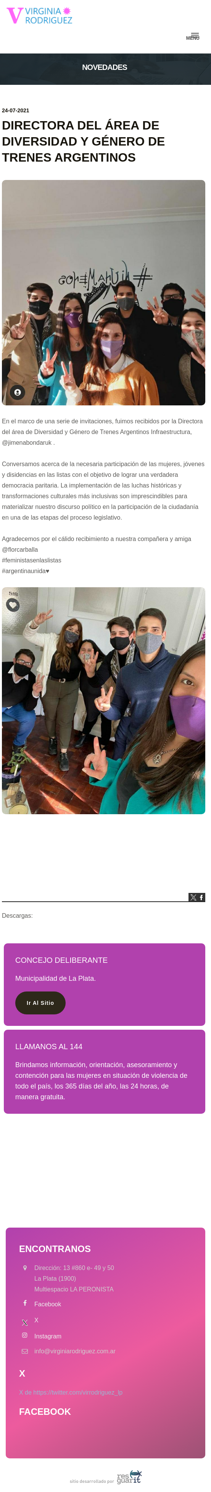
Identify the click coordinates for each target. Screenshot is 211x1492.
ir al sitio (40, 1003)
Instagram (47, 1336)
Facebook (47, 1304)
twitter (192, 897)
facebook (201, 897)
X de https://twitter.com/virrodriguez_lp (70, 1392)
